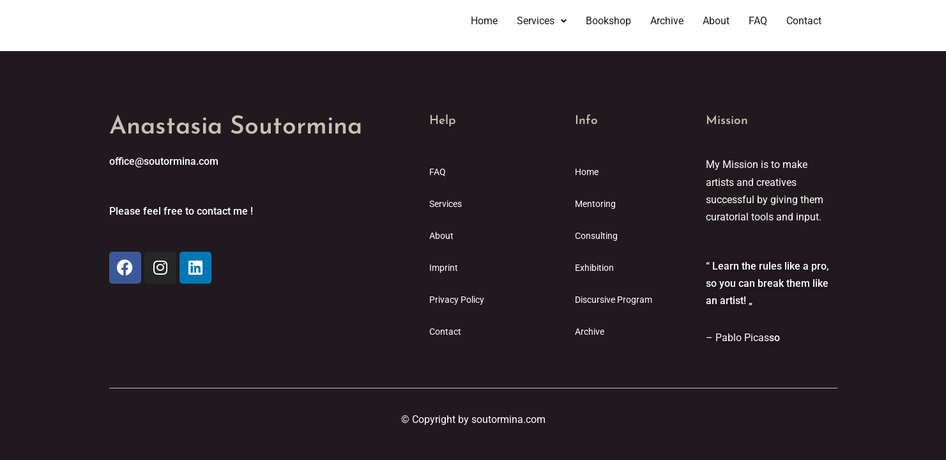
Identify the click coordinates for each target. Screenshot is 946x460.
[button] (541, 21)
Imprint (443, 268)
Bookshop (608, 21)
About (716, 21)
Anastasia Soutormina (235, 127)
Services (542, 21)
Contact (803, 21)
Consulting (596, 236)
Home (484, 21)
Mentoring (595, 204)
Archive (666, 21)
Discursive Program (613, 300)
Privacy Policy (456, 300)
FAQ (758, 21)
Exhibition (594, 268)
